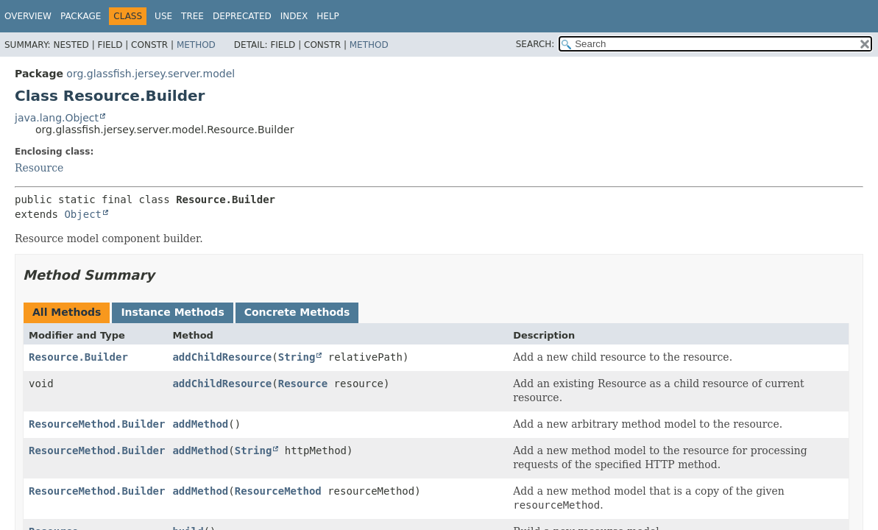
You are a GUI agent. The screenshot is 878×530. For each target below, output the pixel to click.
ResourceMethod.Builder (97, 424)
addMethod (200, 424)
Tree (192, 16)
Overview (28, 16)
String (297, 357)
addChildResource (222, 357)
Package (80, 16)
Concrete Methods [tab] (297, 312)
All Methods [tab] (66, 312)
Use (163, 16)
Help (327, 16)
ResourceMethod (278, 491)
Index (294, 16)
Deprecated (242, 16)
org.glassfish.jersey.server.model (150, 74)
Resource (39, 168)
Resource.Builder (78, 357)
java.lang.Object (57, 118)
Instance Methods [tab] (172, 312)
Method (196, 45)
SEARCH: (535, 44)
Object (83, 214)
